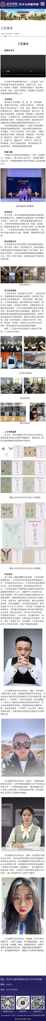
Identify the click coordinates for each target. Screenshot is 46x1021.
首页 (3, 34)
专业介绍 (9, 34)
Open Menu (43, 4)
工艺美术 (16, 34)
